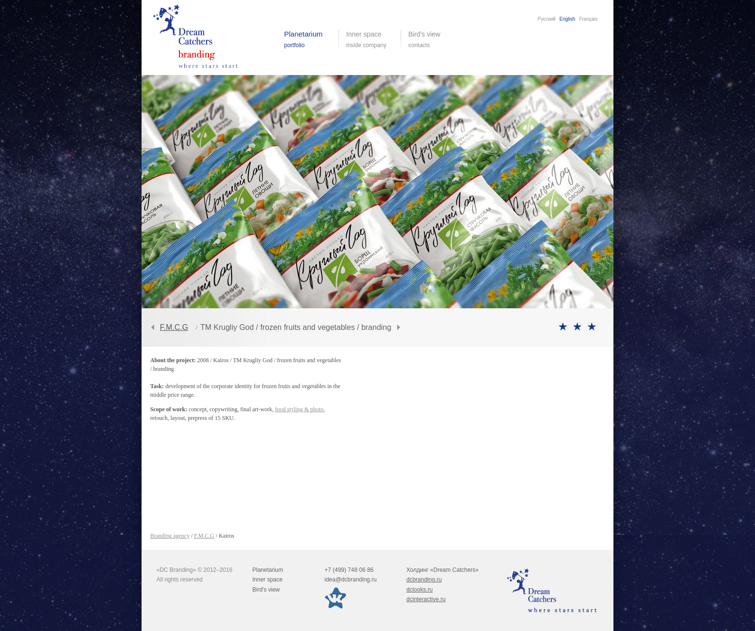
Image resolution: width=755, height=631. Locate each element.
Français (588, 19)
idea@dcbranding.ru (351, 579)
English (567, 19)
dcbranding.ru (424, 579)
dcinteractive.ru (425, 599)
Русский (547, 19)
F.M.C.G (174, 327)
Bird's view (431, 39)
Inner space (267, 579)
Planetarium (267, 570)
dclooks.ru (419, 589)
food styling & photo (299, 409)
